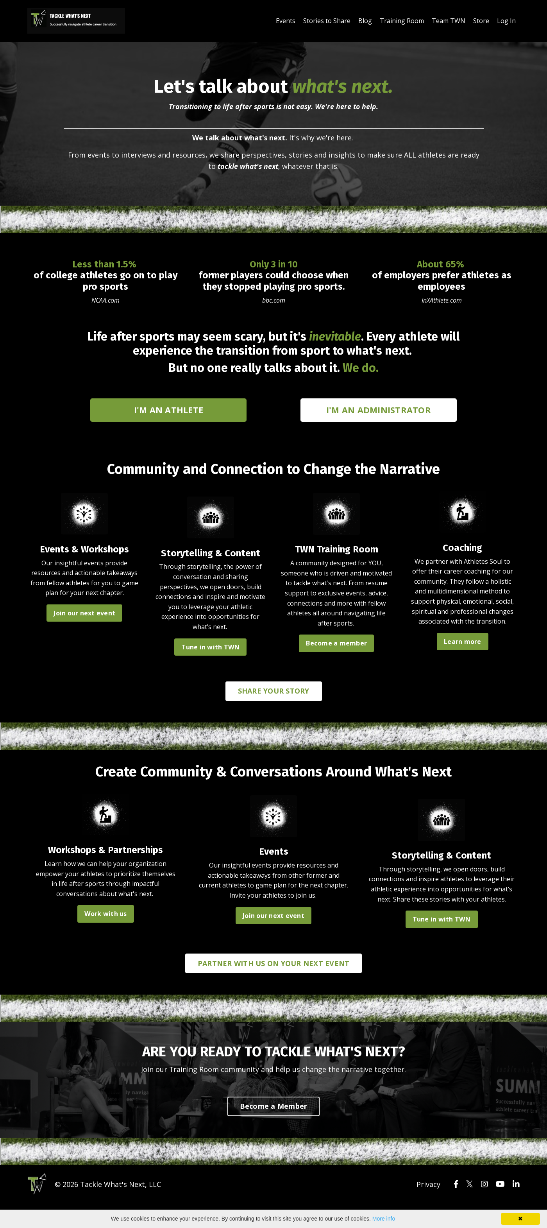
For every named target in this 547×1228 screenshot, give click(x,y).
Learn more (462, 649)
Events (285, 20)
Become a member (336, 641)
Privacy (428, 1184)
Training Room (402, 20)
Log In (506, 20)
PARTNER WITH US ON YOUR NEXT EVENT (274, 964)
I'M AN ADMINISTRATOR (378, 408)
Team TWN (448, 20)
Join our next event (84, 611)
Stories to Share (326, 20)
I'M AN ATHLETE (169, 408)
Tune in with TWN (210, 645)
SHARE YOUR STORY (273, 690)
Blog (365, 20)
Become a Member (273, 1106)
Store (481, 20)
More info (383, 1218)
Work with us (105, 913)
